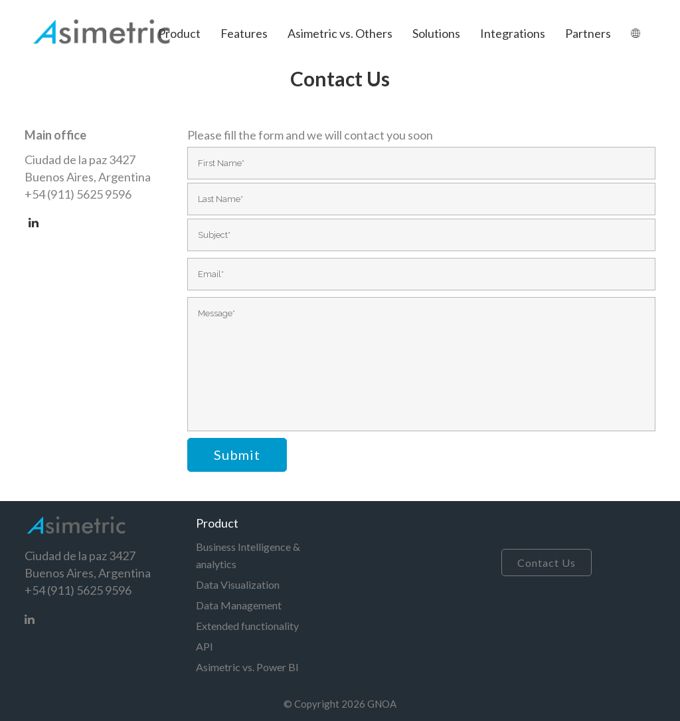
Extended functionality (247, 625)
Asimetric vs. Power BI (247, 667)
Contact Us (546, 562)
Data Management (239, 605)
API (204, 646)
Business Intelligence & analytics (248, 555)
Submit (237, 455)
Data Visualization (238, 584)
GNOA (381, 704)
